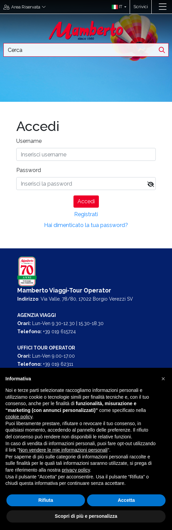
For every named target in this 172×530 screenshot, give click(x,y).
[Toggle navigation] (162, 7)
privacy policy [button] (76, 470)
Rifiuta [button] (45, 500)
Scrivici (140, 6)
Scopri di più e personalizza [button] (86, 516)
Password (28, 170)
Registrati (86, 214)
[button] (117, 6)
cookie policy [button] (18, 416)
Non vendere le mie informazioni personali (63, 450)
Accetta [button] (126, 500)
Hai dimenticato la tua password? (86, 225)
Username (29, 141)
